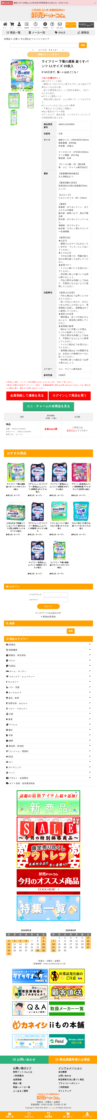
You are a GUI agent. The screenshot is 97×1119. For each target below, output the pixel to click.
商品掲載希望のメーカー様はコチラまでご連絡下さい (86, 25)
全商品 (7, 39)
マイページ (87, 1115)
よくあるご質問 (20, 1092)
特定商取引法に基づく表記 (71, 1080)
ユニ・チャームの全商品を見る (48, 406)
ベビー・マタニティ (17, 709)
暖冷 (10, 731)
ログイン (71, 431)
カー (10, 763)
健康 (10, 741)
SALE (60, 32)
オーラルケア (14, 693)
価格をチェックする (48, 55)
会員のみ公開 (50, 429)
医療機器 (12, 651)
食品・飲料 (13, 699)
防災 (10, 757)
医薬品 (12, 645)
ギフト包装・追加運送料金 (22, 784)
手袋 (10, 736)
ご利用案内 (18, 1077)
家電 (10, 720)
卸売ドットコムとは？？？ (71, 25)
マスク (11, 661)
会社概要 (62, 1073)
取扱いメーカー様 (21, 1088)
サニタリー (13, 683)
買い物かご (68, 1115)
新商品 (83, 32)
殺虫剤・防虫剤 (16, 747)
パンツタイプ (42, 39)
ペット (11, 773)
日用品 (12, 667)
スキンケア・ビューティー (21, 677)
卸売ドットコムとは (22, 1073)
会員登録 (17, 1080)
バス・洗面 (13, 688)
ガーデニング (14, 768)
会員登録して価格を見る (27, 395)
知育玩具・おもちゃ (17, 704)
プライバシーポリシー (69, 1084)
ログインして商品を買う (70, 395)
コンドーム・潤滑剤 (18, 752)
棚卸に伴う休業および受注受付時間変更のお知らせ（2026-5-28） (42, 3)
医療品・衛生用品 (17, 656)
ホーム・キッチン (17, 672)
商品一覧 (14, 32)
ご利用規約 (63, 1088)
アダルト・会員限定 (18, 779)
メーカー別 (37, 32)
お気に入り (29, 1115)
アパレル (12, 725)
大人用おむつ (26, 39)
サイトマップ (64, 1092)
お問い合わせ (24, 1060)
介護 (15, 39)
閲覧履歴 (48, 1115)
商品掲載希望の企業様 (73, 1060)
